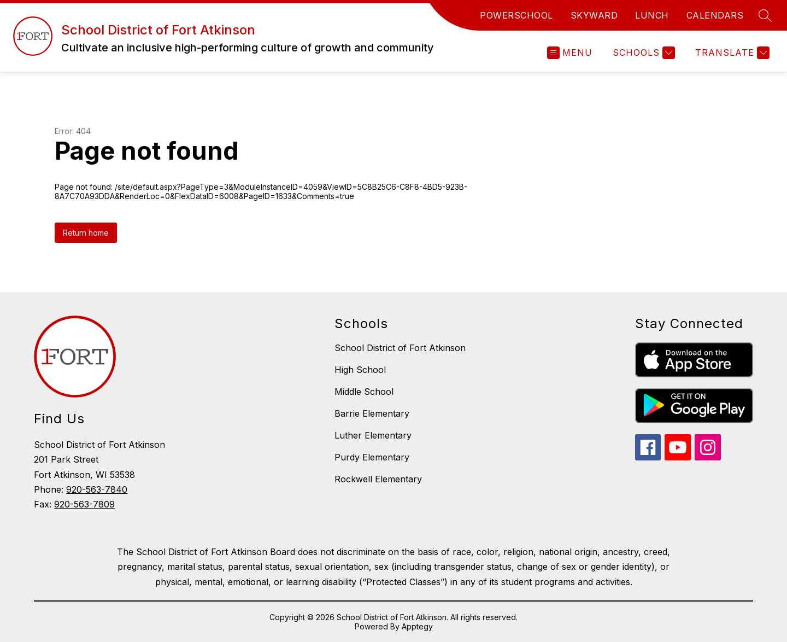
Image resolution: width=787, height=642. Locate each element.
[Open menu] (569, 53)
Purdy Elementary (371, 457)
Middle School (363, 391)
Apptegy (417, 626)
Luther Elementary (373, 435)
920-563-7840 (96, 489)
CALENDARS (715, 15)
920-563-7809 (84, 504)
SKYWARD (594, 15)
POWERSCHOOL (516, 15)
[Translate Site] (731, 53)
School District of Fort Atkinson (400, 347)
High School (360, 369)
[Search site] (765, 15)
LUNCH (652, 15)
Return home (86, 232)
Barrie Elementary (371, 413)
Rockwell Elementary (378, 479)
